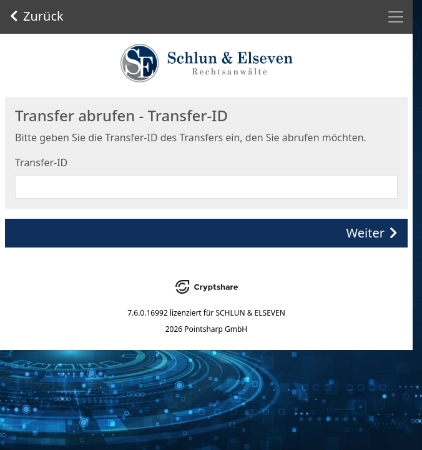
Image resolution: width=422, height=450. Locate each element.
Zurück (37, 16)
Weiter (372, 232)
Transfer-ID (41, 162)
